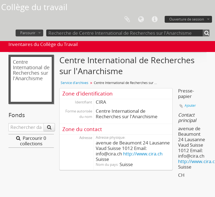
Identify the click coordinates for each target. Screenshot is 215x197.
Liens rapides (154, 19)
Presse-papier (127, 19)
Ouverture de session (186, 19)
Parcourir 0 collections (31, 140)
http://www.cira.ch (142, 153)
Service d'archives (74, 82)
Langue (141, 19)
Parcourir (27, 32)
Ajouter (190, 105)
